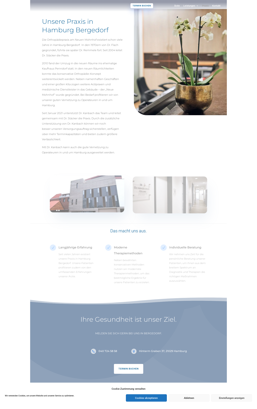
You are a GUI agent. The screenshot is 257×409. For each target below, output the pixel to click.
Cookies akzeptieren (146, 398)
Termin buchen (142, 5)
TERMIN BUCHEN (129, 371)
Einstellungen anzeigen (231, 398)
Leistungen (189, 6)
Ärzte (177, 6)
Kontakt (216, 6)
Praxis (205, 6)
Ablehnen (189, 398)
